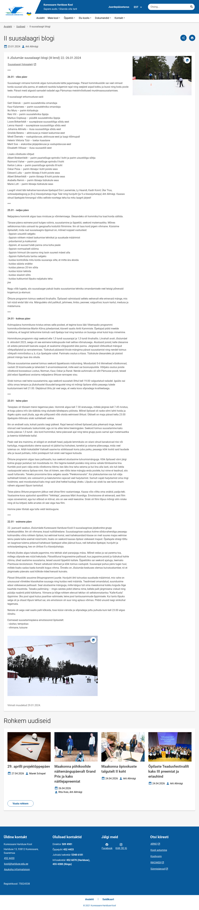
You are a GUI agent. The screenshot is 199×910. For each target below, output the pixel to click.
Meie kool (54, 18)
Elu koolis (85, 18)
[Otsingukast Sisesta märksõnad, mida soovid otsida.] (171, 7)
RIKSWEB (155, 862)
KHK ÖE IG (121, 846)
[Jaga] (183, 38)
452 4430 (9, 858)
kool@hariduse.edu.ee (16, 863)
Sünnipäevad (157, 868)
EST (138, 7)
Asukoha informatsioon (17, 869)
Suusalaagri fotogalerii (22, 64)
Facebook (107, 846)
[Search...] (191, 7)
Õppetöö (70, 18)
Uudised (20, 26)
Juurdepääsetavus (118, 6)
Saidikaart (108, 899)
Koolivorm (156, 856)
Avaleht (40, 18)
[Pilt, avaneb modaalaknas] (52, 666)
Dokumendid (103, 18)
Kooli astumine (158, 850)
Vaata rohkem (20, 803)
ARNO (153, 843)
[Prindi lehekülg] (192, 38)
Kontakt (120, 18)
